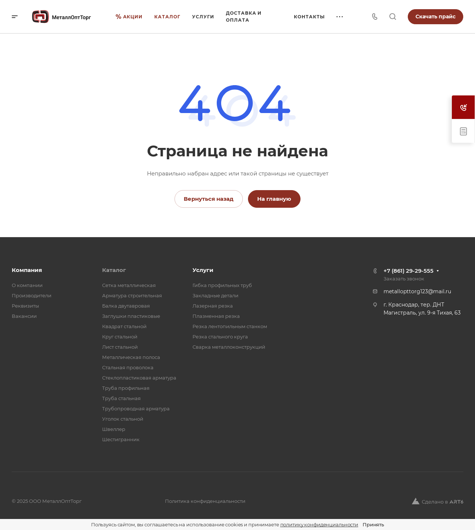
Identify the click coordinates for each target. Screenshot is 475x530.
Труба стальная (121, 398)
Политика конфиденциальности (205, 501)
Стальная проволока (128, 367)
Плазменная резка (216, 316)
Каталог (114, 269)
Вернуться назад (209, 198)
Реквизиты (25, 306)
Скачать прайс (435, 16)
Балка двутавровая (126, 306)
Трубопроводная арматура (136, 408)
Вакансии (24, 316)
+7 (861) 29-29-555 (408, 270)
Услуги (202, 269)
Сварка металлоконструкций (228, 347)
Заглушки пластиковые (131, 316)
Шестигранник (121, 439)
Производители (31, 295)
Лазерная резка (212, 306)
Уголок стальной (122, 419)
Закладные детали (215, 295)
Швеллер (113, 429)
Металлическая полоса (131, 357)
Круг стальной (119, 337)
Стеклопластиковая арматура (139, 378)
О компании (27, 285)
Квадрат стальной (124, 326)
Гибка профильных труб (222, 285)
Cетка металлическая (129, 285)
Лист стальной (120, 347)
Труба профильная (126, 388)
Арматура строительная (132, 295)
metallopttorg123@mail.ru (417, 291)
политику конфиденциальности (319, 524)
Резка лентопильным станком (229, 326)
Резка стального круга (220, 337)
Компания (27, 269)
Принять (373, 524)
